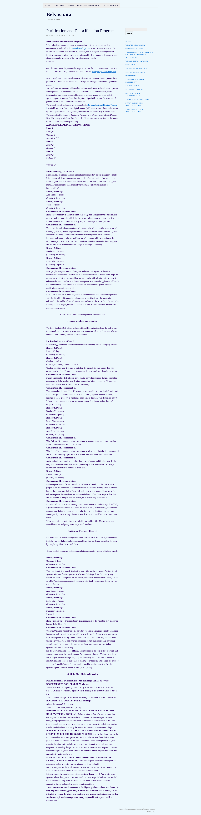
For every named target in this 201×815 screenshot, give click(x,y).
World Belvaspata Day (136, 61)
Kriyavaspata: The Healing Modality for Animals (93, 6)
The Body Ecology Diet (80, 48)
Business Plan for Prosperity (134, 81)
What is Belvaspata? (135, 45)
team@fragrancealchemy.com (104, 72)
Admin (151, 812)
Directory (59, 6)
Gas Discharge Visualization (132, 94)
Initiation (130, 76)
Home (47, 6)
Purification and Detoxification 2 (134, 110)
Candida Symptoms (135, 49)
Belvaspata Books (134, 89)
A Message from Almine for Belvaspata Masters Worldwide (139, 54)
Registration (132, 86)
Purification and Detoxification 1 (134, 104)
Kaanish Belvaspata (135, 72)
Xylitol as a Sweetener (137, 99)
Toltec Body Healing (136, 68)
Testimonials (132, 65)
